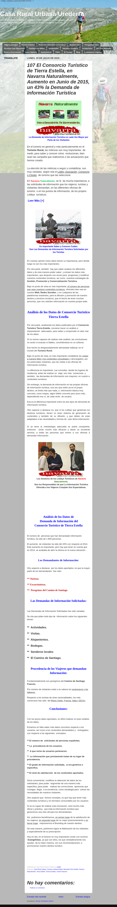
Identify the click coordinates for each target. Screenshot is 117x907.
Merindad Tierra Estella (70, 869)
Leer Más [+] (35, 200)
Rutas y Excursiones (12, 52)
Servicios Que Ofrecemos (14, 48)
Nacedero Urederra (70, 48)
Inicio (61, 897)
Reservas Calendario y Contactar (52, 45)
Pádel (58, 52)
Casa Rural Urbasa (40, 869)
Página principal (11, 45)
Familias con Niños (37, 48)
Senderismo (53, 48)
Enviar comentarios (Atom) (44, 901)
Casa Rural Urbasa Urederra (42, 13)
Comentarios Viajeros (93, 52)
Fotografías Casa (92, 45)
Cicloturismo (87, 48)
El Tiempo (68, 52)
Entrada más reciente (36, 897)
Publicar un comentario (37, 888)
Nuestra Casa (75, 45)
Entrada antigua (83, 897)
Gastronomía (46, 52)
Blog (78, 52)
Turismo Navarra (61, 871)
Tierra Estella (40, 871)
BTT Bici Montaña (103, 48)
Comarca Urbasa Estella (55, 869)
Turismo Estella (51, 871)
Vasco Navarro (31, 52)
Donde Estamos (28, 45)
